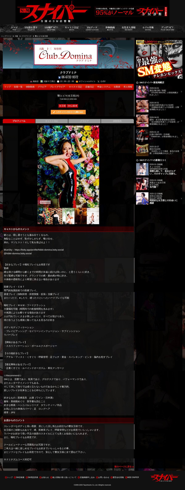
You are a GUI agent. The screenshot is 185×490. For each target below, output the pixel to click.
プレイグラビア (57, 87)
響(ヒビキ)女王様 (41, 36)
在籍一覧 (18, 87)
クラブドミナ (26, 36)
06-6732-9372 (68, 77)
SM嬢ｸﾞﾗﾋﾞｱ (51, 28)
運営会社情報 (118, 477)
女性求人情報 (129, 28)
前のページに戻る (123, 467)
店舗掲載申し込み (87, 477)
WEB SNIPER (133, 477)
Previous (39, 166)
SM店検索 (20, 477)
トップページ (6, 36)
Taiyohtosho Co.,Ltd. (90, 485)
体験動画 (110, 28)
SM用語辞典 (33, 477)
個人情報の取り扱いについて (64, 477)
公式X (101, 81)
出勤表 (117, 87)
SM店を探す (31, 28)
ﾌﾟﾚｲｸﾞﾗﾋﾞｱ (167, 28)
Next (97, 166)
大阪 (16, 36)
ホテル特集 (148, 28)
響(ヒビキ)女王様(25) (68, 95)
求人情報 (127, 87)
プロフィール (18, 121)
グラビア (42, 87)
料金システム (103, 87)
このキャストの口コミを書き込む (69, 112)
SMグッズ (92, 28)
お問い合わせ (103, 477)
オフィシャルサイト (86, 81)
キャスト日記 (72, 28)
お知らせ (45, 477)
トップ (14, 28)
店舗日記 (89, 87)
